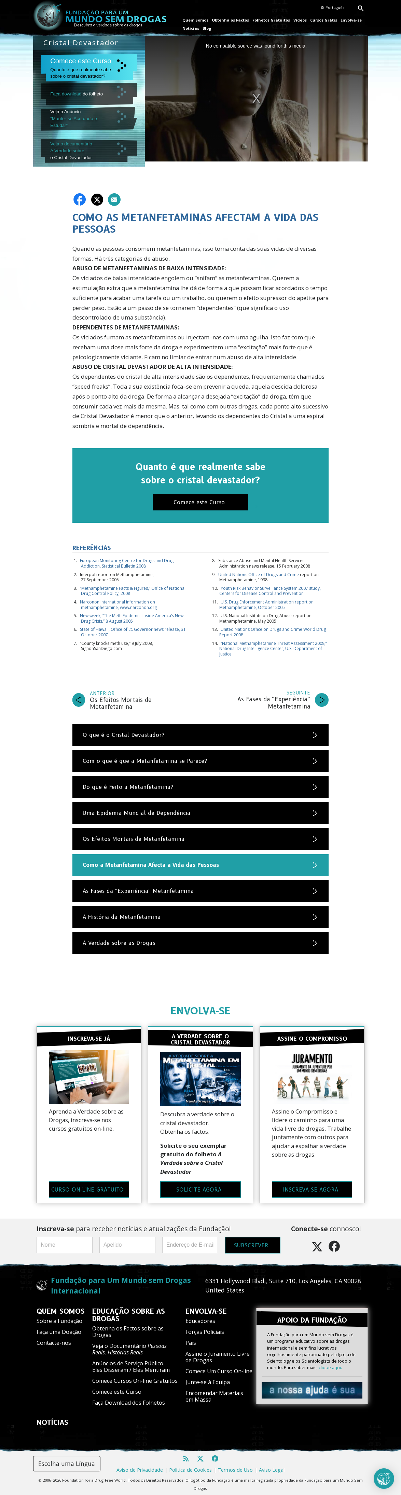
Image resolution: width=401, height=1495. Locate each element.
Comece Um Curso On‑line (218, 1369)
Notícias (190, 28)
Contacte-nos (54, 1340)
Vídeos (300, 20)
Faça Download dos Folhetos (128, 1400)
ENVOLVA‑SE (200, 1009)
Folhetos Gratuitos (271, 20)
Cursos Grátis (323, 20)
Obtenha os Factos (230, 20)
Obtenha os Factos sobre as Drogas (128, 1329)
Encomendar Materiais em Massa (214, 1394)
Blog (207, 28)
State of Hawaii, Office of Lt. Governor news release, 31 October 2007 (133, 630)
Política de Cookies (190, 1467)
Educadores (200, 1318)
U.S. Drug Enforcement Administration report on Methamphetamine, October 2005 (266, 603)
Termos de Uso (235, 1467)
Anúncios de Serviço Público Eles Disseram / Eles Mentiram (131, 1364)
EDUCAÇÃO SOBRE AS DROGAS (128, 1313)
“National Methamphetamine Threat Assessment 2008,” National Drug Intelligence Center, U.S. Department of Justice (273, 646)
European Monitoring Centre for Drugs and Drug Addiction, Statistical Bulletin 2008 (127, 561)
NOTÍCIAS (52, 1420)
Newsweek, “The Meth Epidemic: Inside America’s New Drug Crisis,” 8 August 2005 (131, 616)
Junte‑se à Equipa (207, 1379)
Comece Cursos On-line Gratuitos (135, 1378)
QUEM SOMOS (61, 1309)
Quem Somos (195, 20)
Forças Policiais (204, 1329)
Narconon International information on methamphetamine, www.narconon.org (118, 603)
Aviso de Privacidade (139, 1467)
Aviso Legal (272, 1467)
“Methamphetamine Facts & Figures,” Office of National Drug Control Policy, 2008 (132, 589)
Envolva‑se (351, 20)
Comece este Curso (116, 1389)
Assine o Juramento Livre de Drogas (217, 1355)
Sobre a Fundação (59, 1318)
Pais (190, 1340)
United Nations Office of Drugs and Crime (258, 572)
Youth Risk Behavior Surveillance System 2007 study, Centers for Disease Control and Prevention (270, 589)
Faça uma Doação (59, 1329)
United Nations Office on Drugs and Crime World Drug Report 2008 (272, 630)
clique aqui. (330, 1365)
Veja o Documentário (129, 1347)
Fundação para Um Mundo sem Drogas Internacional (121, 1283)
